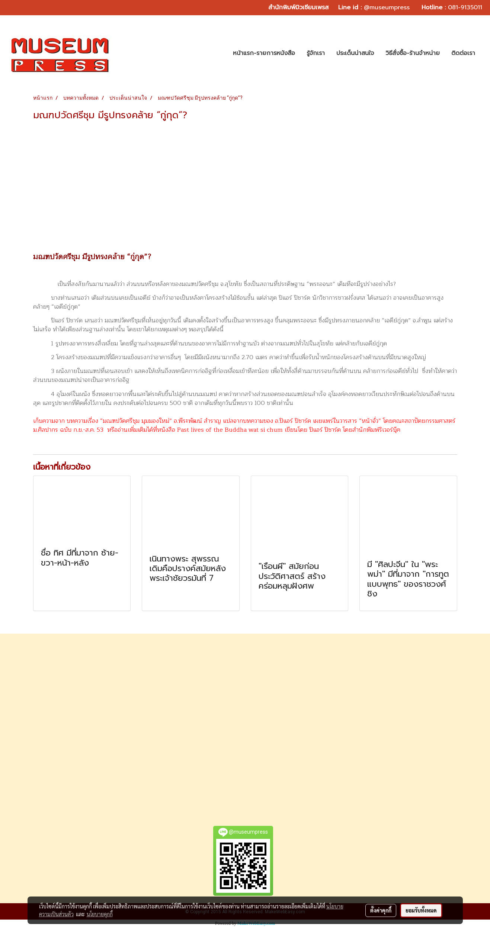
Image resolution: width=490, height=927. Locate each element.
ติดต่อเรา (463, 53)
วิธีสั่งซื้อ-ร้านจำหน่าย (412, 53)
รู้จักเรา (316, 53)
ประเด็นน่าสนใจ (355, 53)
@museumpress (387, 7)
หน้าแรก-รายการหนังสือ (264, 53)
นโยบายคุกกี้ (100, 914)
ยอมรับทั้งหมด (421, 910)
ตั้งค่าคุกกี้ (380, 910)
